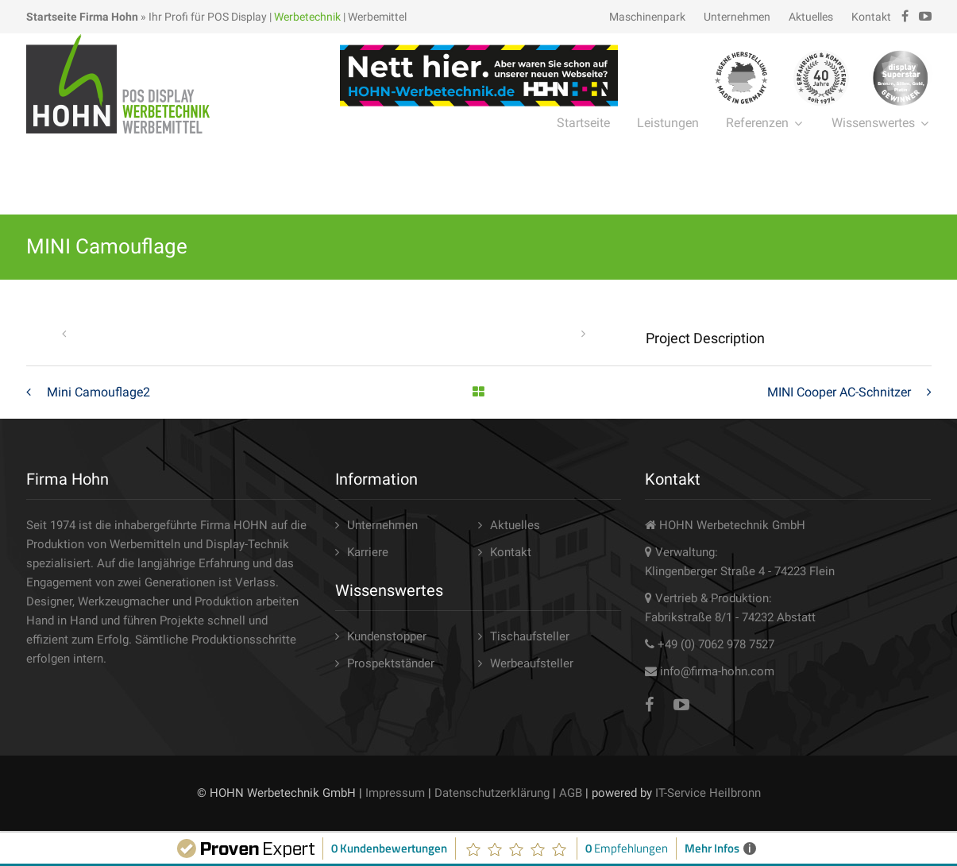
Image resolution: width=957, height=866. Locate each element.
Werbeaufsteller (531, 663)
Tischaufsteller (529, 636)
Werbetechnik (307, 16)
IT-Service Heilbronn (708, 793)
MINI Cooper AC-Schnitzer (839, 392)
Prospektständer (390, 663)
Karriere (367, 552)
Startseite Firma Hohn (82, 16)
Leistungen (668, 122)
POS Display (237, 16)
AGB (570, 793)
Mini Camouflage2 (98, 392)
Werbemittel (377, 16)
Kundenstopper (386, 636)
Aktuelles (811, 16)
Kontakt (871, 16)
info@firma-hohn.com (717, 671)
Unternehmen (737, 16)
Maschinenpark (647, 16)
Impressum (395, 793)
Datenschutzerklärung (492, 793)
